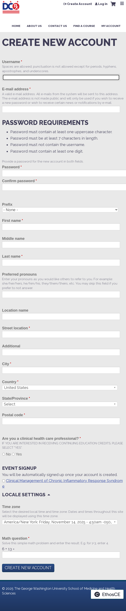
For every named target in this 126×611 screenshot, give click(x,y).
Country (9, 382)
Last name (11, 256)
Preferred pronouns (19, 274)
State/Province (15, 398)
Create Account (79, 3)
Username (11, 62)
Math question (14, 538)
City (5, 364)
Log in (102, 3)
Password (11, 167)
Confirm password (18, 181)
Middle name (13, 239)
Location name (15, 310)
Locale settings (23, 494)
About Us (34, 26)
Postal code (12, 415)
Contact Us (57, 26)
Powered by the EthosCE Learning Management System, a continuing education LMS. (107, 594)
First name (11, 221)
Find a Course (84, 26)
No (8, 454)
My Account (111, 26)
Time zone (11, 507)
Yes (19, 454)
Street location (15, 328)
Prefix (7, 204)
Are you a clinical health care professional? (40, 438)
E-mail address (15, 89)
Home (16, 26)
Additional (11, 346)
